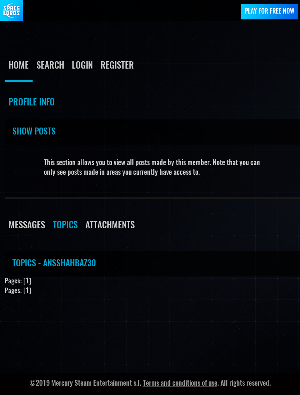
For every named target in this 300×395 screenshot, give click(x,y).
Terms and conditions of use (180, 383)
